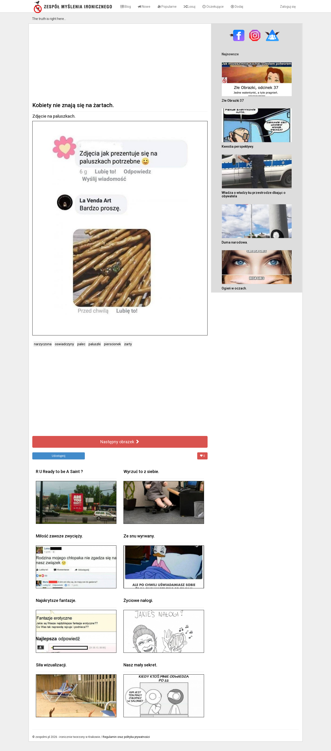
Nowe (144, 6)
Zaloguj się (288, 6)
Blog (125, 6)
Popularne (167, 6)
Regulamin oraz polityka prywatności (126, 737)
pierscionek (112, 344)
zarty (128, 344)
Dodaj (237, 6)
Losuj (189, 6)
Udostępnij (58, 456)
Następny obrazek (119, 441)
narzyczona (43, 344)
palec (81, 344)
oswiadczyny (64, 344)
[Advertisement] (120, 62)
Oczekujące (213, 6)
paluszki (95, 344)
